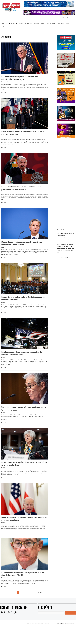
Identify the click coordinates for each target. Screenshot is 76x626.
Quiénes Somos (6, 27)
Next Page (40, 593)
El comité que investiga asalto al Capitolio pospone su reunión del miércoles (22, 298)
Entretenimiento (50, 24)
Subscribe (70, 613)
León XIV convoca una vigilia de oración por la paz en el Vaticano (65, 234)
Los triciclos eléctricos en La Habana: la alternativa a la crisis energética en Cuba (65, 258)
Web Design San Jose (58, 623)
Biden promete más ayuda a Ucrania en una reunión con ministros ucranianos (24, 519)
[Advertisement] (66, 161)
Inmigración (36, 24)
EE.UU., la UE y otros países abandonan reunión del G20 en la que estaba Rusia (24, 463)
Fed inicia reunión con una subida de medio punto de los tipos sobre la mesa (24, 408)
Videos (67, 24)
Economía (3, 82)
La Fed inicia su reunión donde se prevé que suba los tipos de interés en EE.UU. (22, 574)
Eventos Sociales (60, 24)
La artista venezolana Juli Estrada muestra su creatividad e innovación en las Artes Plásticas (65, 253)
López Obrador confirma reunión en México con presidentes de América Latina (21, 188)
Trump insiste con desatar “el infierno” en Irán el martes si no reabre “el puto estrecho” (65, 240)
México (29, 24)
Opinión (42, 24)
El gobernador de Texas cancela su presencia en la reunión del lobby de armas (21, 353)
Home (3, 24)
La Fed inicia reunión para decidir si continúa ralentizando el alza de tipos (19, 78)
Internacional (22, 24)
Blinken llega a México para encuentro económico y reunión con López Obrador (22, 243)
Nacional (14, 24)
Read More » (4, 92)
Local (8, 24)
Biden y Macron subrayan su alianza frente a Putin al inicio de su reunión (22, 133)
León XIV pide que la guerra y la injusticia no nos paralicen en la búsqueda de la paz (65, 246)
